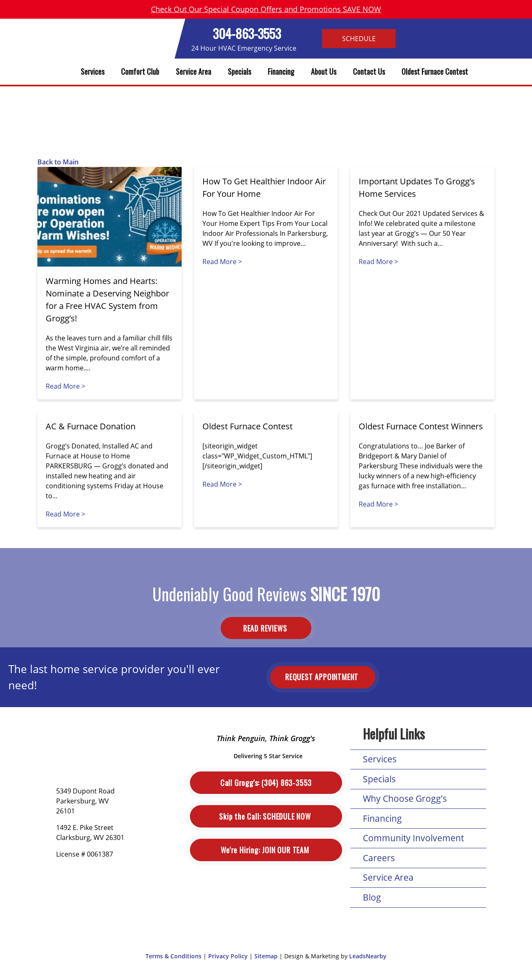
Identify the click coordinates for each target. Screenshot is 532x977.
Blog (372, 897)
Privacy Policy (228, 956)
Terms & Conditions (173, 956)
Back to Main (58, 162)
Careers (379, 858)
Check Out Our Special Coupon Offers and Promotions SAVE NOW (266, 9)
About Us (323, 71)
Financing (281, 71)
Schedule (359, 38)
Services (92, 71)
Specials (239, 71)
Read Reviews (266, 628)
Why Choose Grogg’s (405, 798)
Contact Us (369, 71)
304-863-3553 (247, 33)
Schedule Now (266, 816)
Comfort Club (140, 71)
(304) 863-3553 (266, 782)
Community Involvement (413, 838)
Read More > (65, 386)
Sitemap (266, 956)
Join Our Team (266, 850)
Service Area (193, 71)
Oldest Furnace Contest (434, 71)
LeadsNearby (368, 956)
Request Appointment (322, 676)
